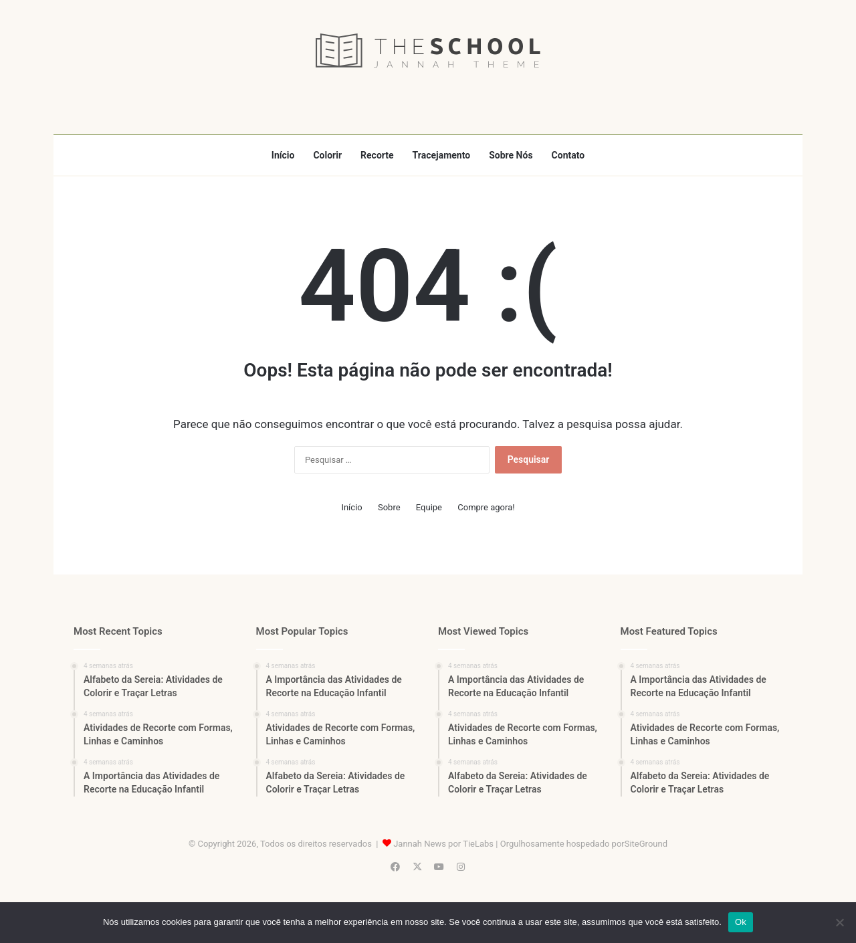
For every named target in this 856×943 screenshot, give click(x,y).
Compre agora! (485, 507)
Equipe (429, 507)
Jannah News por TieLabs (443, 844)
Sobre (389, 507)
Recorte (377, 155)
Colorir (327, 155)
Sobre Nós (510, 155)
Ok (740, 922)
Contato (568, 155)
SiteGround (646, 844)
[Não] (839, 922)
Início (283, 155)
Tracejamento (442, 155)
